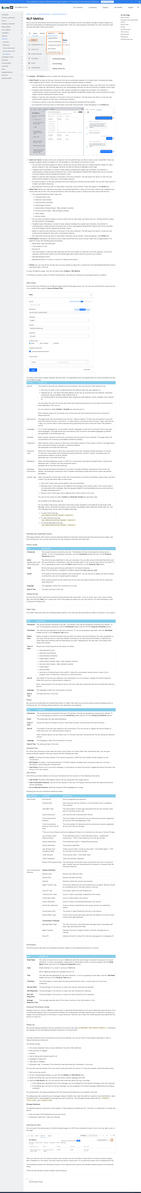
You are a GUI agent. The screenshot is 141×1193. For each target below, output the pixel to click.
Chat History (125, 32)
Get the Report (107, 2)
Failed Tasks (125, 24)
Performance (125, 34)
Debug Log (124, 37)
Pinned (123, 27)
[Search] (138, 7)
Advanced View (126, 29)
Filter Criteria (125, 17)
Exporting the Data (127, 39)
